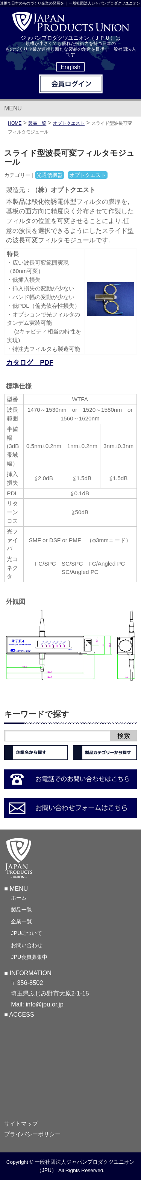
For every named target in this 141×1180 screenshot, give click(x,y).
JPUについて (26, 933)
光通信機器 (49, 175)
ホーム (19, 898)
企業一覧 (21, 921)
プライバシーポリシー (32, 1134)
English (70, 67)
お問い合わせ (26, 945)
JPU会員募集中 (29, 957)
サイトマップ (21, 1124)
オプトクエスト (69, 123)
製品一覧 (21, 910)
